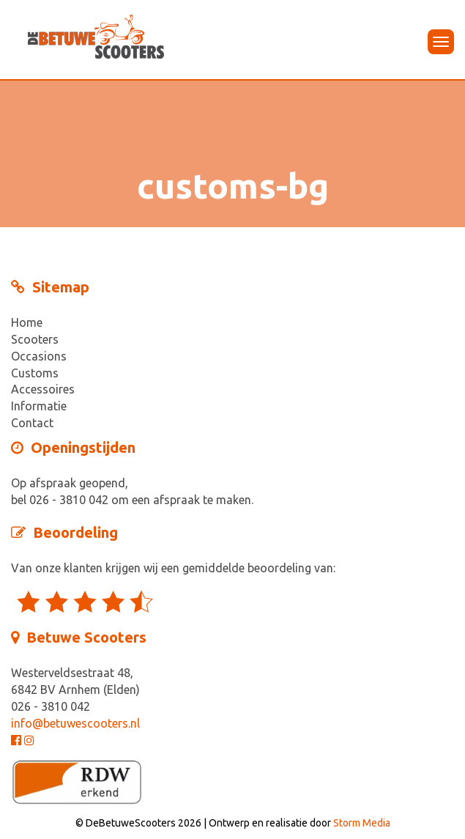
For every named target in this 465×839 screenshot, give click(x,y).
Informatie (39, 406)
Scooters (35, 339)
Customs (35, 373)
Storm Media (361, 823)
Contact (32, 422)
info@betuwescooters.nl (75, 723)
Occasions (39, 356)
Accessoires (43, 389)
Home (26, 322)
